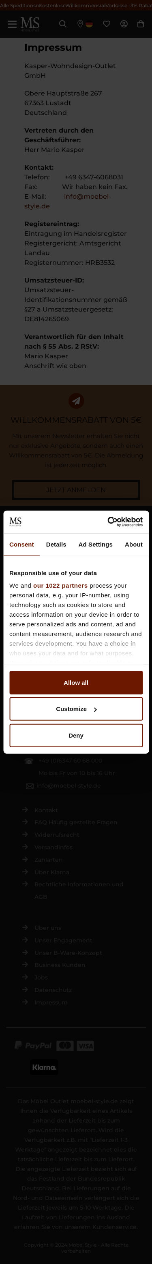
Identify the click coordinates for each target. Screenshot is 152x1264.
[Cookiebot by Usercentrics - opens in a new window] (108, 522)
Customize (76, 708)
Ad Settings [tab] (96, 544)
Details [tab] (56, 544)
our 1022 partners (60, 585)
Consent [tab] (21, 544)
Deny (76, 735)
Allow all (76, 682)
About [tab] (134, 544)
